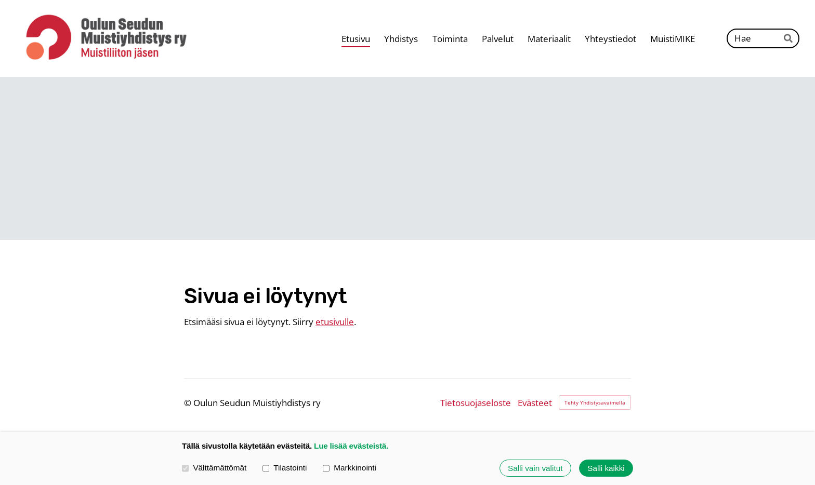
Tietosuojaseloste (475, 402)
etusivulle (335, 322)
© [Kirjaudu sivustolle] (188, 403)
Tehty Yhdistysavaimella (594, 402)
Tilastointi (284, 468)
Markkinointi (349, 468)
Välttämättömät (214, 468)
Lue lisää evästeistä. (351, 445)
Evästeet (535, 402)
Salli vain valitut (535, 468)
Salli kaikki (605, 468)
